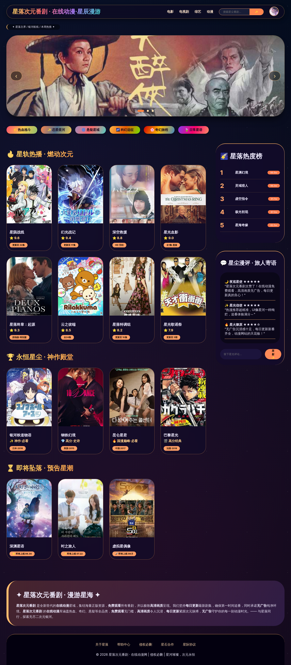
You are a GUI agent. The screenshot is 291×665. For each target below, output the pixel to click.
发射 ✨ (273, 354)
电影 (170, 12)
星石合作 (167, 644)
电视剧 (184, 12)
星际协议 (189, 644)
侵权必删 (145, 644)
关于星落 (101, 644)
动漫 (210, 12)
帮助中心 (123, 644)
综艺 (198, 12)
